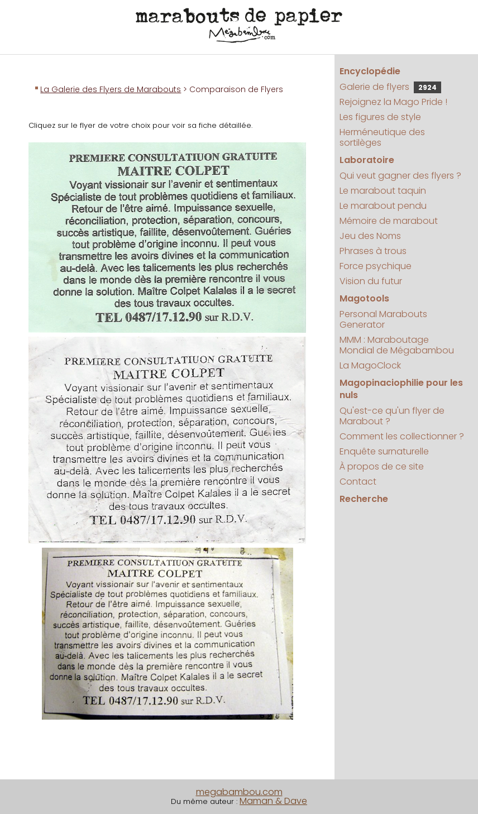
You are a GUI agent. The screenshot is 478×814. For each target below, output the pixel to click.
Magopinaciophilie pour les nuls (401, 388)
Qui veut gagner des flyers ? (400, 175)
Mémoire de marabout (389, 220)
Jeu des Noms (370, 235)
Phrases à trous (373, 251)
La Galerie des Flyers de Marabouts (110, 89)
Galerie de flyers (390, 86)
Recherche (364, 498)
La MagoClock (370, 365)
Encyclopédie (370, 71)
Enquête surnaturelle (384, 451)
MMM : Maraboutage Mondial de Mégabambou (397, 345)
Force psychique (376, 266)
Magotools (364, 298)
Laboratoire (367, 160)
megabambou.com (239, 792)
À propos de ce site (382, 466)
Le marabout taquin (383, 190)
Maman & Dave (273, 800)
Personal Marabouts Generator (383, 319)
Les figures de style (380, 117)
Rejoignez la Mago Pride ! (393, 101)
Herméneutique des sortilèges (382, 137)
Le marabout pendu (383, 205)
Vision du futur (371, 281)
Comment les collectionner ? (402, 436)
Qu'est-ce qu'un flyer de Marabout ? (392, 416)
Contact (358, 481)
